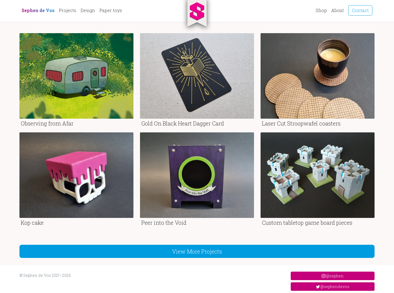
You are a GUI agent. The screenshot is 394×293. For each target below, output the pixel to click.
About (337, 10)
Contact (360, 10)
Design (88, 10)
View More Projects (197, 251)
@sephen (333, 275)
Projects (67, 10)
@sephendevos (332, 286)
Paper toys (110, 10)
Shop (321, 10)
